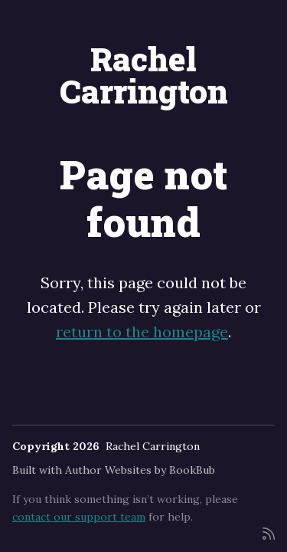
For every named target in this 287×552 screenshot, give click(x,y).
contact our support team (78, 517)
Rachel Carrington (144, 75)
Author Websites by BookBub (140, 470)
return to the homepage (142, 331)
